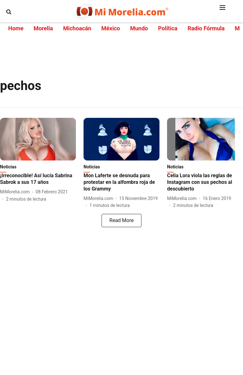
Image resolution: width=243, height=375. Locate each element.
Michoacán (77, 28)
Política (167, 28)
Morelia (43, 28)
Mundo (139, 28)
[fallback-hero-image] (38, 139)
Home (15, 28)
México (110, 28)
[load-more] (121, 220)
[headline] (38, 179)
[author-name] (16, 192)
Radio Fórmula (206, 28)
